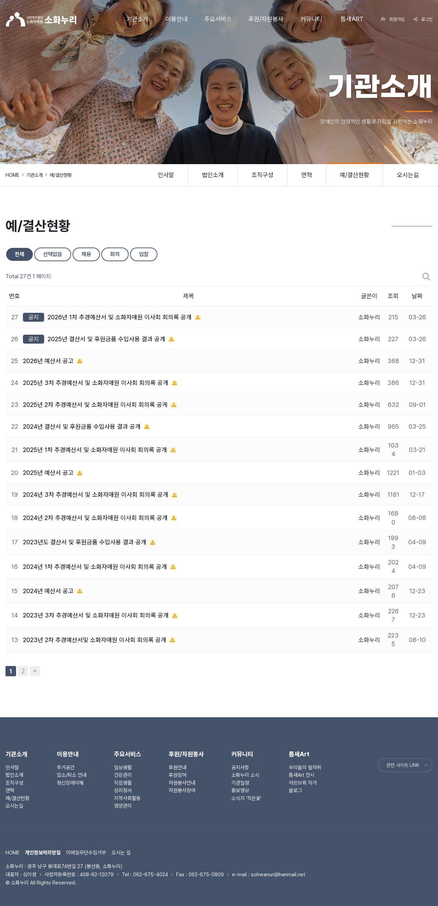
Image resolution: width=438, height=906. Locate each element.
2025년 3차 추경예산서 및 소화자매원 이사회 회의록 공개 (96, 382)
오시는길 (408, 174)
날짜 (417, 295)
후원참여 (177, 775)
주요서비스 (218, 19)
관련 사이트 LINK (407, 765)
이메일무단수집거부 (86, 853)
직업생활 (123, 783)
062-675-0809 (206, 874)
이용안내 (177, 19)
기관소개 (138, 19)
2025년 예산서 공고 (49, 472)
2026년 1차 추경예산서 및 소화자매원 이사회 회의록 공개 (120, 317)
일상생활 (123, 767)
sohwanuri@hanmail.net (278, 874)
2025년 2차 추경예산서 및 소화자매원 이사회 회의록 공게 (96, 404)
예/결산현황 (354, 174)
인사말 (166, 174)
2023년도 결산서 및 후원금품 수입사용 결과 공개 (85, 542)
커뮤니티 (311, 19)
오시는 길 (121, 853)
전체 (19, 254)
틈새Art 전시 (301, 775)
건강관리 (123, 775)
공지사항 (240, 767)
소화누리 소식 (245, 775)
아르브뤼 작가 (303, 783)
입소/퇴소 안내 (72, 775)
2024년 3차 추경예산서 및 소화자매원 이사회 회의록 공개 (96, 494)
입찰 (144, 254)
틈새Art (351, 19)
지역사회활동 (127, 798)
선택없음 (52, 254)
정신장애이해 (70, 783)
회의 (115, 254)
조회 (393, 295)
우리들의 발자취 (305, 767)
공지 (33, 317)
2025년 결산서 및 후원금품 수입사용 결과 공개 (107, 339)
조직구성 (262, 174)
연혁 (306, 174)
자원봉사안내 (182, 783)
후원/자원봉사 (265, 19)
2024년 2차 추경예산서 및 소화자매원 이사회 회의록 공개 (96, 517)
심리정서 (123, 790)
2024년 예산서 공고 (49, 591)
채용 (86, 254)
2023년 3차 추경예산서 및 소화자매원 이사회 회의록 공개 (96, 615)
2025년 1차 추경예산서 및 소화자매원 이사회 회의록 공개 (96, 449)
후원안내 (177, 767)
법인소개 (213, 174)
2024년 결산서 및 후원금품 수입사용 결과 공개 (82, 426)
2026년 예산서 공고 (49, 360)
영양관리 (123, 806)
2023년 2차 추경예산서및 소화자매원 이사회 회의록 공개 (95, 639)
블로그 (295, 790)
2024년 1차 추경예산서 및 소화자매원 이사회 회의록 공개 (96, 566)
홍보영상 (240, 790)
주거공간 (66, 767)
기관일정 (240, 783)
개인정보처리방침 (43, 853)
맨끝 (35, 671)
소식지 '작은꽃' (246, 798)
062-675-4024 (150, 874)
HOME (12, 175)
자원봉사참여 (182, 790)
